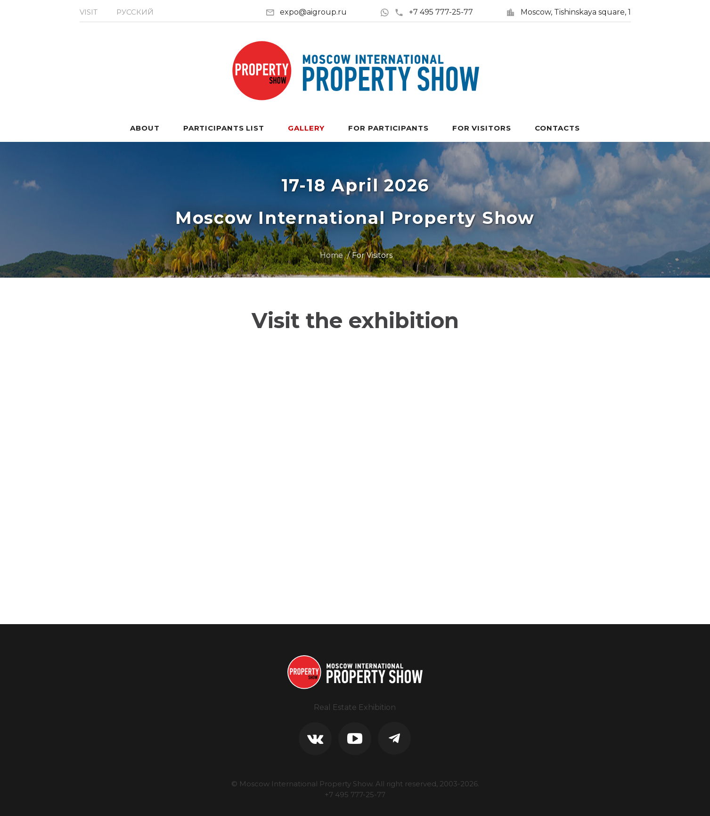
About (145, 128)
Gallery (306, 128)
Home (331, 255)
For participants (388, 128)
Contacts (557, 128)
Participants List (223, 128)
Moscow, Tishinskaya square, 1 (576, 12)
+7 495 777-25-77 (433, 12)
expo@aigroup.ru (313, 12)
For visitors (481, 128)
